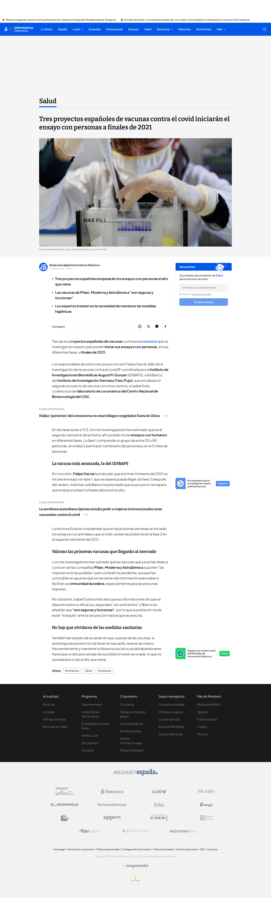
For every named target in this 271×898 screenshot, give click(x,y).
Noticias (49, 704)
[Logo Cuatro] (159, 791)
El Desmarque (207, 719)
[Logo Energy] (206, 804)
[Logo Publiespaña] (135, 831)
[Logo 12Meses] (206, 817)
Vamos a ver (89, 735)
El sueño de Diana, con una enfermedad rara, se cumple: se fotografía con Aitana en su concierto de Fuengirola (186, 19)
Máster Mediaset (132, 750)
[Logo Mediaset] (135, 774)
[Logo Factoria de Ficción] (112, 804)
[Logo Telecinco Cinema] (159, 817)
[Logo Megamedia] (137, 866)
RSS (202, 849)
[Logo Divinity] (206, 791)
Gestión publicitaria (186, 849)
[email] (203, 287)
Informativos (72, 671)
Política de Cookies (163, 849)
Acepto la (196, 294)
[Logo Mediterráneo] (183, 831)
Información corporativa (81, 849)
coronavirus (147, 341)
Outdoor (87, 750)
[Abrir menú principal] (264, 29)
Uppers (202, 712)
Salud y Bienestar (170, 734)
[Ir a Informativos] (23, 29)
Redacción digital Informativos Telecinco (74, 265)
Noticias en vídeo (55, 727)
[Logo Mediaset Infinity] (65, 791)
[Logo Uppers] (112, 818)
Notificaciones (130, 731)
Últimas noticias (54, 719)
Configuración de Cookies (136, 849)
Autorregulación (131, 724)
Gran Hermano (91, 704)
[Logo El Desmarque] (64, 804)
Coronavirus (104, 671)
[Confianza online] (135, 884)
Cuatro (202, 727)
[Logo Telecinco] (112, 791)
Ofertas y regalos (170, 712)
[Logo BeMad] (65, 818)
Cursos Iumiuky (169, 719)
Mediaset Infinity (208, 704)
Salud (88, 671)
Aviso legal (59, 849)
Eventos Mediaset (171, 727)
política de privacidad (201, 294)
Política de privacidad (108, 849)
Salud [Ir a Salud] (47, 101)
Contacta (127, 704)
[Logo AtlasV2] (88, 831)
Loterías (48, 712)
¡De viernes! (89, 743)
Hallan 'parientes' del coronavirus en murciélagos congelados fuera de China (103, 416)
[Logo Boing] (159, 804)
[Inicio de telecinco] (6, 29)
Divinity (202, 734)
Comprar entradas (171, 704)
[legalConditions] (180, 294)
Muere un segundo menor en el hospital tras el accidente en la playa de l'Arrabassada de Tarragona (61, 19)
